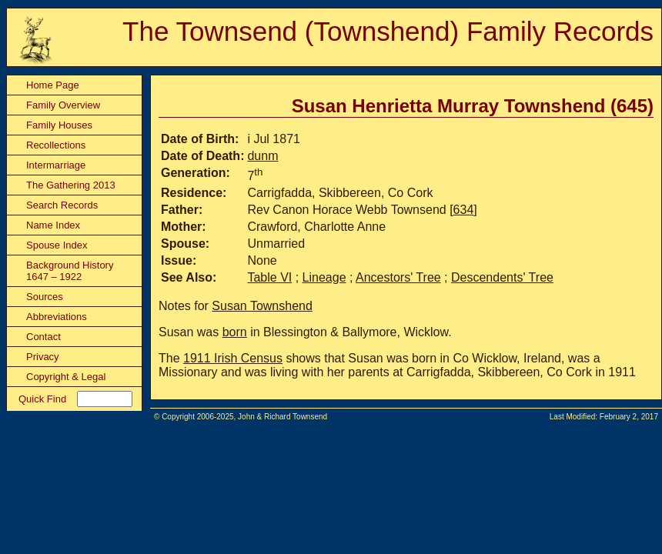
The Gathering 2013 (70, 185)
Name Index (53, 225)
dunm (262, 155)
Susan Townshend (262, 305)
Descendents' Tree (502, 277)
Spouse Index (57, 245)
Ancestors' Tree (398, 277)
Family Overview (63, 105)
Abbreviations (56, 316)
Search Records (62, 205)
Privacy (42, 356)
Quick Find (42, 399)
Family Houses (59, 125)
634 (463, 209)
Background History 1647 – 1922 (69, 270)
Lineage (324, 277)
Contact (43, 336)
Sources (44, 296)
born (234, 332)
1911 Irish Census (233, 358)
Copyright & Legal (65, 376)
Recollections (55, 145)
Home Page (52, 85)
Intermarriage (55, 165)
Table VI (269, 277)
